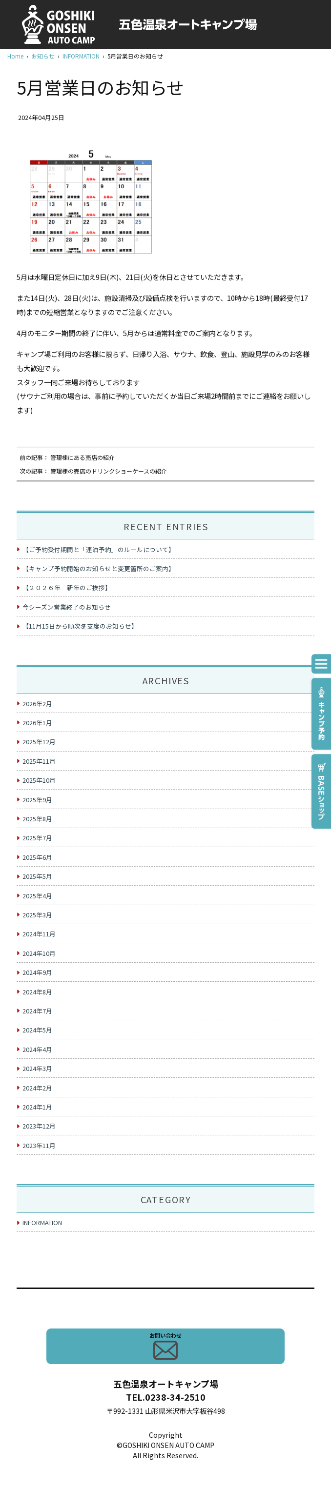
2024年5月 (37, 1029)
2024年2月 (37, 1087)
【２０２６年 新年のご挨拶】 (66, 587)
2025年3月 (37, 914)
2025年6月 (37, 857)
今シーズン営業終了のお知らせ (66, 607)
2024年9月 (37, 972)
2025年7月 (37, 837)
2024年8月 (37, 991)
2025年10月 (39, 780)
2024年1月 (37, 1106)
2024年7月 (37, 1010)
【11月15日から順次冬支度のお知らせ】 (80, 626)
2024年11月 (39, 933)
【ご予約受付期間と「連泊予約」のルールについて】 (98, 549)
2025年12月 (39, 741)
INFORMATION (81, 56)
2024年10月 (39, 953)
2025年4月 (37, 895)
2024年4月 (37, 1049)
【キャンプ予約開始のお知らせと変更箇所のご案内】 (98, 568)
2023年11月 (39, 1145)
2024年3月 (37, 1068)
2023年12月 (39, 1125)
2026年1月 (37, 722)
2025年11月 (39, 761)
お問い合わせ (165, 1345)
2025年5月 (37, 876)
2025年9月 (37, 799)
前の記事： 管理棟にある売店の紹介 (67, 457)
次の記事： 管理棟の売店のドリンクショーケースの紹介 (93, 471)
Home (15, 56)
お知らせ (43, 56)
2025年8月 (37, 818)
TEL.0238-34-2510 (166, 1396)
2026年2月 (37, 703)
